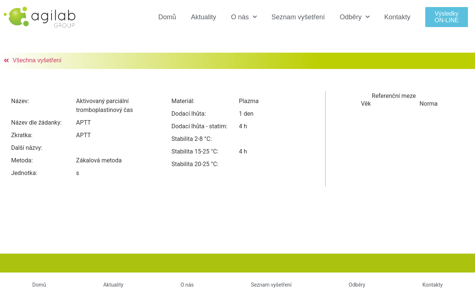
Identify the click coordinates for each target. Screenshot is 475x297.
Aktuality (203, 17)
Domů (167, 17)
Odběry (355, 17)
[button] (446, 17)
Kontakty (397, 17)
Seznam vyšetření (298, 17)
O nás (243, 17)
